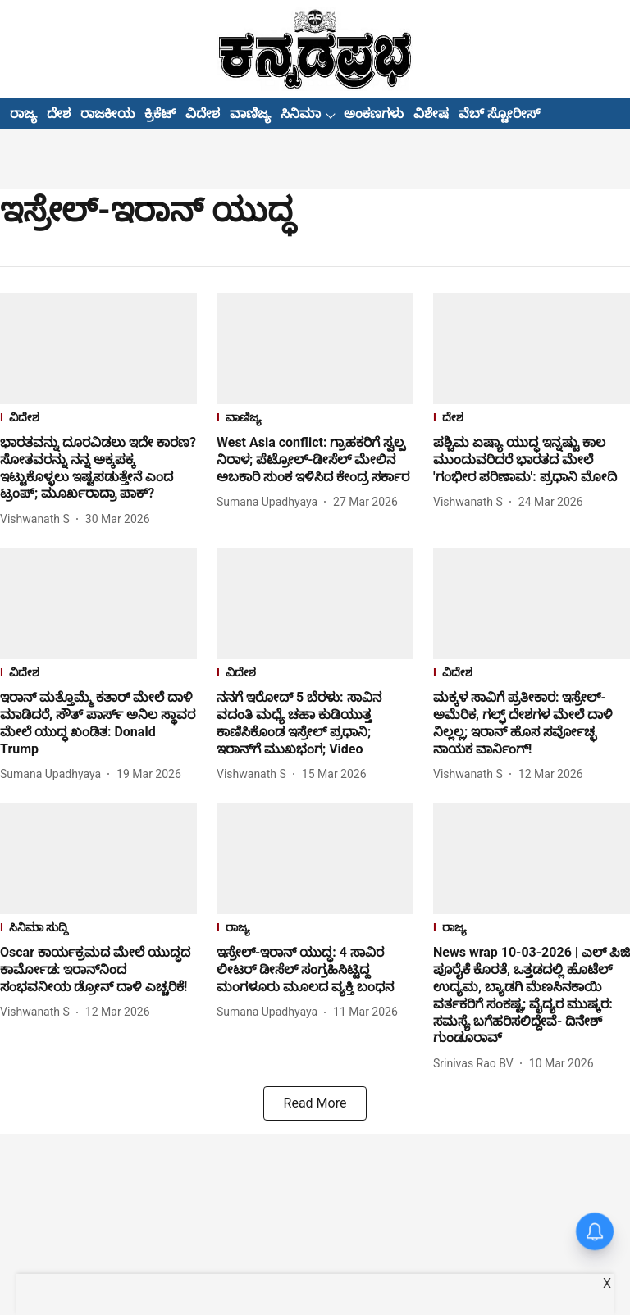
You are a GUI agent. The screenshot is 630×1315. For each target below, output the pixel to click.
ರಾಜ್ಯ (23, 113)
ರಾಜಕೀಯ (107, 113)
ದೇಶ (59, 113)
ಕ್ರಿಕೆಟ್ (160, 113)
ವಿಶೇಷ (431, 113)
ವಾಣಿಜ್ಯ (250, 113)
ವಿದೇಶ (202, 113)
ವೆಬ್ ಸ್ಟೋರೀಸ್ (499, 113)
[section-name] (98, 419)
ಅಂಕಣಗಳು (374, 113)
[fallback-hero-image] (98, 348)
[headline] (98, 469)
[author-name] (38, 519)
